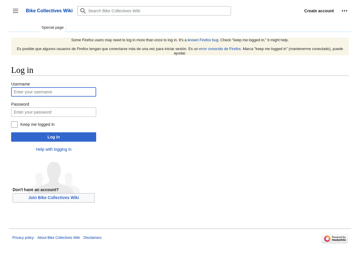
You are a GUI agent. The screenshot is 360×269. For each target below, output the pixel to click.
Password (20, 104)
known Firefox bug (203, 40)
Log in (53, 137)
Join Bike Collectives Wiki (53, 197)
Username (20, 84)
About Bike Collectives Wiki (58, 238)
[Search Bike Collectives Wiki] (154, 11)
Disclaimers (93, 238)
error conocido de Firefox (220, 49)
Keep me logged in (37, 124)
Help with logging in (53, 149)
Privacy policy (23, 238)
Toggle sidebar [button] (17, 13)
